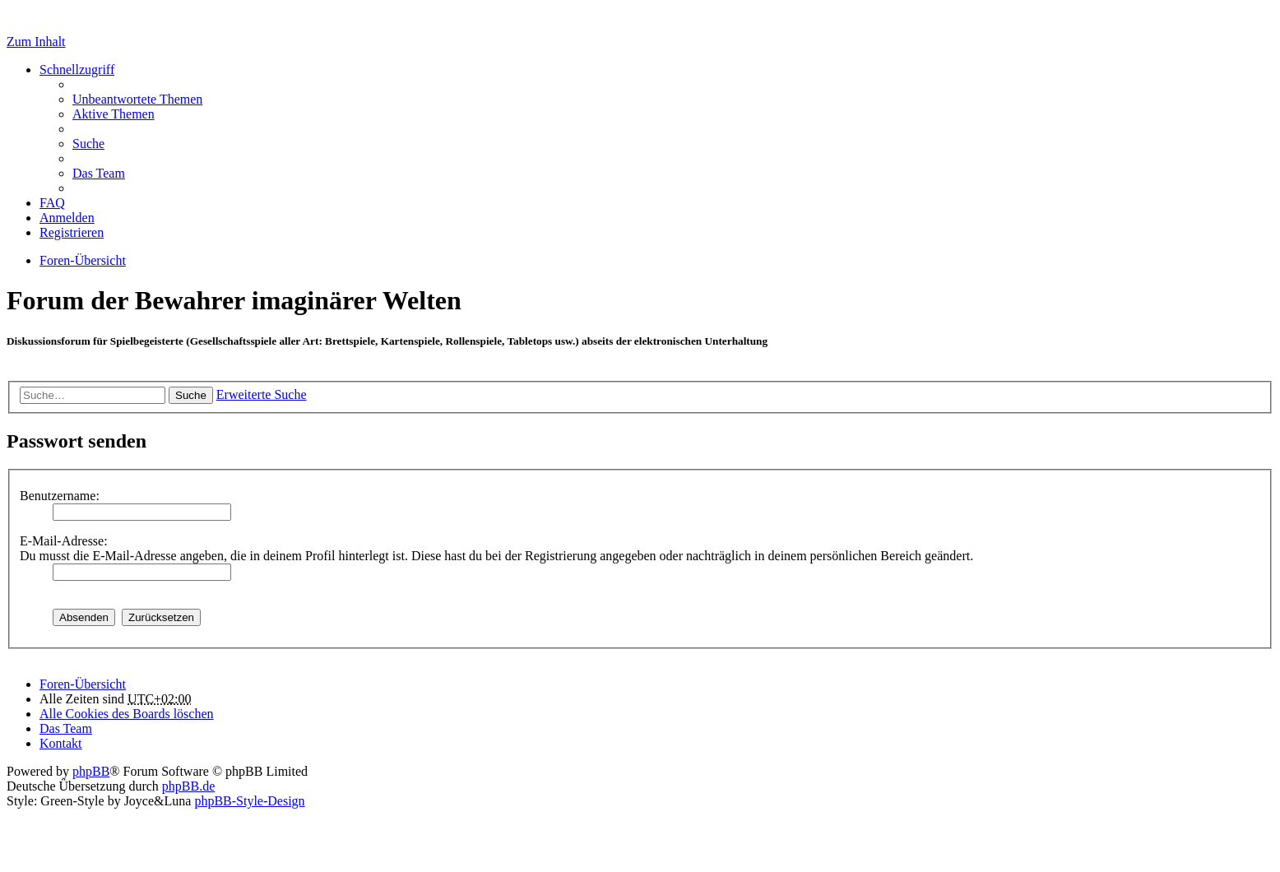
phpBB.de (188, 786)
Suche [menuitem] (88, 144)
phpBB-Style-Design (249, 801)
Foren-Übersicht (82, 684)
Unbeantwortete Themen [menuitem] (137, 99)
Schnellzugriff (76, 70)
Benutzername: (60, 496)
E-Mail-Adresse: (64, 541)
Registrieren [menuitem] (71, 232)
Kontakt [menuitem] (60, 743)
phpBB (90, 771)
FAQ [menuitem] (52, 203)
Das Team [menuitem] (98, 173)
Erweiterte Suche (261, 394)
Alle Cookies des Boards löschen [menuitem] (126, 714)
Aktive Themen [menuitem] (113, 114)
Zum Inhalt (36, 42)
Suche (190, 395)
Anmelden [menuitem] (67, 218)
